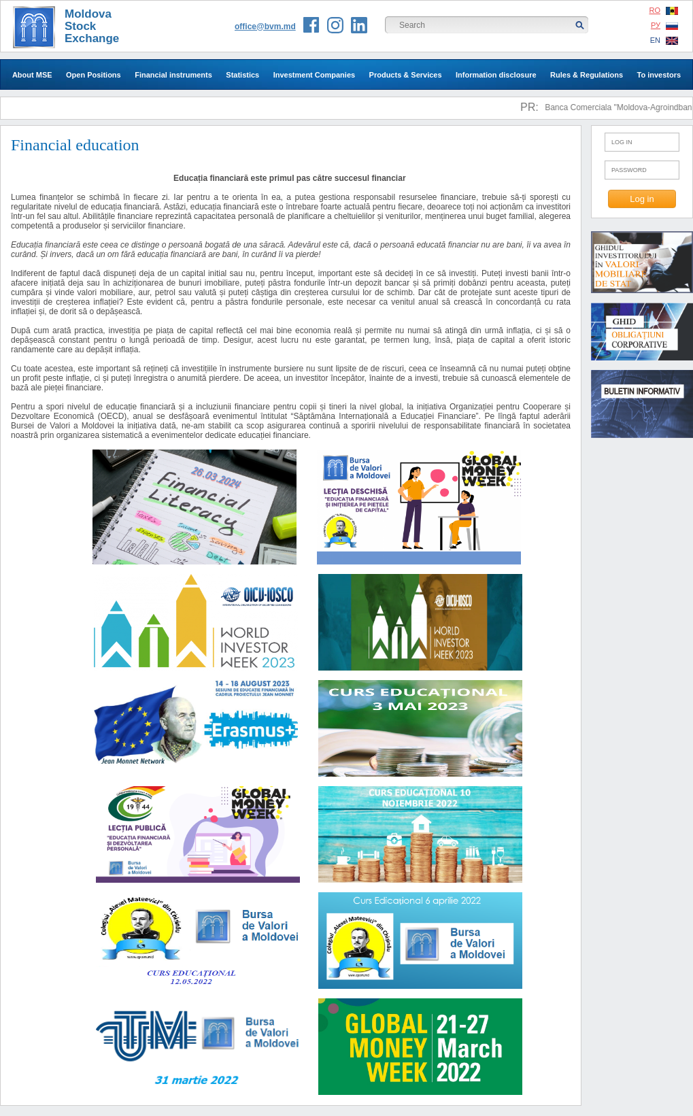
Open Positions (93, 75)
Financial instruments (173, 75)
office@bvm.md (265, 26)
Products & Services (405, 75)
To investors (659, 75)
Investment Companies (314, 75)
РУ (664, 25)
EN (664, 40)
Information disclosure (496, 75)
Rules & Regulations (586, 75)
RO (664, 10)
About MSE (32, 75)
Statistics (242, 75)
